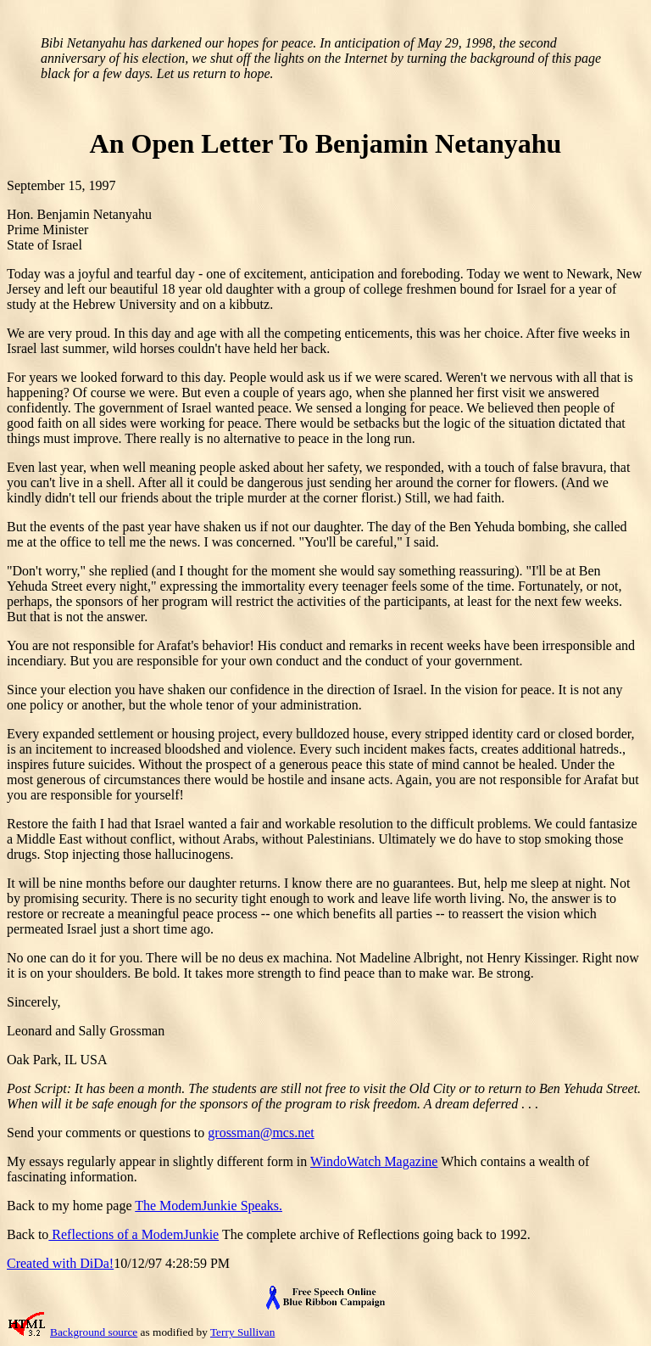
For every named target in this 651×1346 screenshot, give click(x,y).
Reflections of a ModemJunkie (133, 1234)
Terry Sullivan (242, 1332)
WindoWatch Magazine (373, 1161)
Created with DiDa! (60, 1263)
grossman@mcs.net (261, 1132)
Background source (93, 1332)
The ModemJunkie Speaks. (208, 1205)
